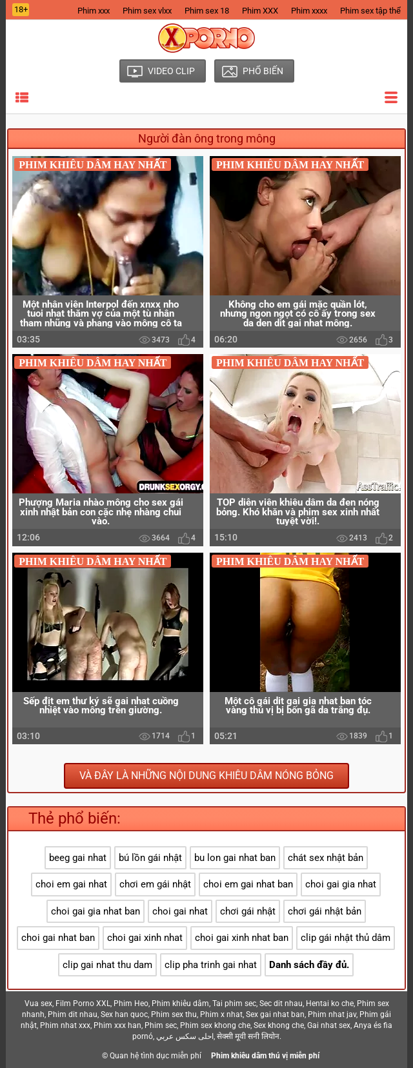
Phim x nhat (221, 1014)
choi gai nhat (180, 911)
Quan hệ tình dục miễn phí (155, 1055)
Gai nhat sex (328, 1025)
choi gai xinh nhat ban (241, 938)
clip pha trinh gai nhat (211, 965)
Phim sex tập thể (370, 10)
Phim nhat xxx (65, 1025)
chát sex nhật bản (325, 858)
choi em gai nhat (71, 884)
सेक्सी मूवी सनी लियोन (248, 1036)
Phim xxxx (309, 10)
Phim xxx (93, 10)
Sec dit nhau (281, 1003)
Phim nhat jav (332, 1014)
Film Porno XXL (82, 1003)
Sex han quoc (124, 1014)
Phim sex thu (174, 1014)
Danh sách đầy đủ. (309, 965)
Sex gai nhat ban (275, 1014)
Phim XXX (260, 10)
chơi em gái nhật (155, 884)
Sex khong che (279, 1025)
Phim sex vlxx (147, 10)
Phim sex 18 (207, 10)
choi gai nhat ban (58, 938)
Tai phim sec (234, 1003)
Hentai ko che (330, 1003)
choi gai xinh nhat (145, 938)
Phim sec (161, 1025)
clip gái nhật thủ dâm (345, 938)
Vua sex (38, 1003)
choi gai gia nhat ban (95, 911)
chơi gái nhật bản (324, 911)
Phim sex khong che (215, 1025)
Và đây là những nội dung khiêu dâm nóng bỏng (206, 775)
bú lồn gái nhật (150, 858)
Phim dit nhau (72, 1014)
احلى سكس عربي (185, 1036)
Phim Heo (131, 1003)
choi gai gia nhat (340, 884)
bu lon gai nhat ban (235, 858)
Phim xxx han (117, 1025)
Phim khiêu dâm (180, 1003)
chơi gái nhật (248, 911)
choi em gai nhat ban (248, 884)
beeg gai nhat (77, 858)
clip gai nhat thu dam (107, 965)
